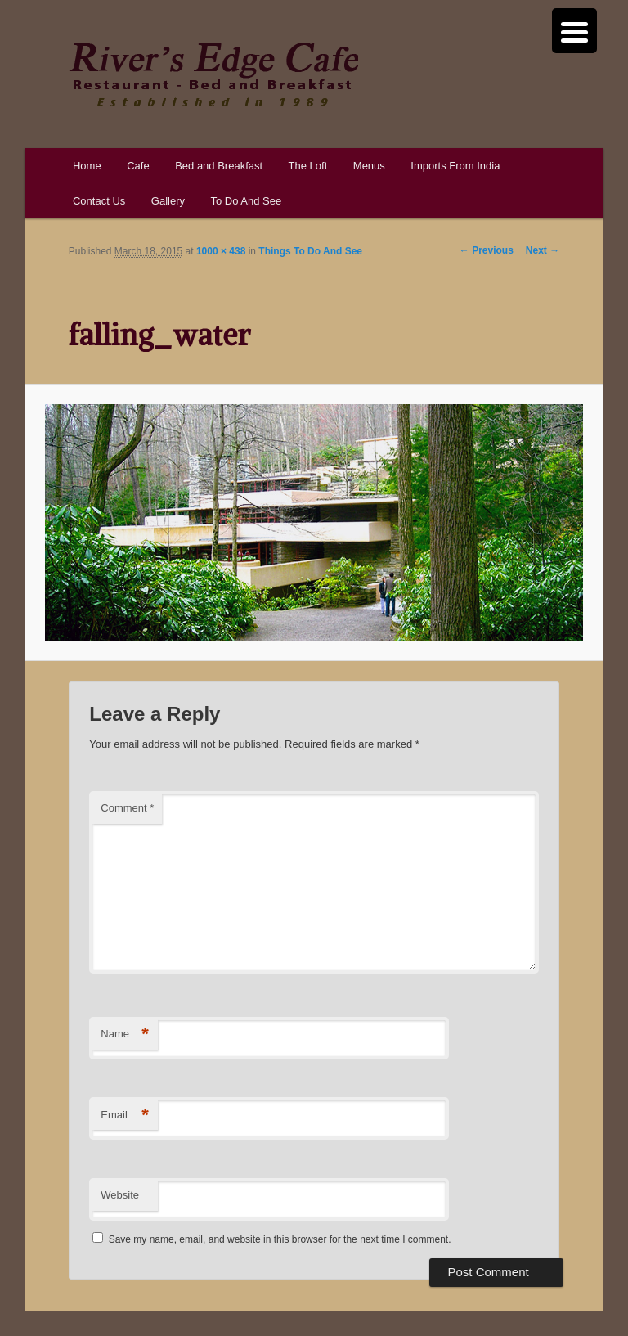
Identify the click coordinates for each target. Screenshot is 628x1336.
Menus (369, 166)
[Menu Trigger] (574, 30)
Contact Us (99, 201)
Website (120, 1195)
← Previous (487, 250)
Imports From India (455, 166)
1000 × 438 (220, 251)
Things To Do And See (310, 251)
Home (87, 166)
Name (125, 1034)
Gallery (168, 201)
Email (125, 1115)
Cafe (138, 166)
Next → (542, 250)
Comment (127, 808)
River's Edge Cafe (213, 74)
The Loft (308, 166)
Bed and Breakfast (218, 166)
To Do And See (245, 201)
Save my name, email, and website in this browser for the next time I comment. (280, 1239)
